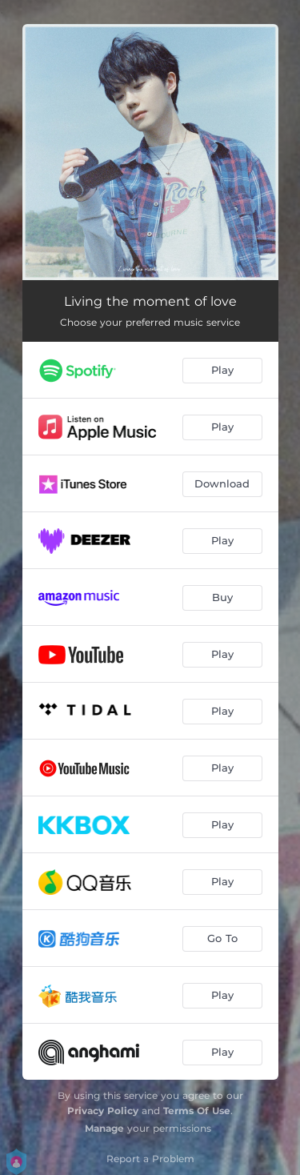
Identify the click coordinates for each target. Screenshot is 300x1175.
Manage (104, 1128)
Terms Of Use (196, 1111)
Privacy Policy (102, 1111)
